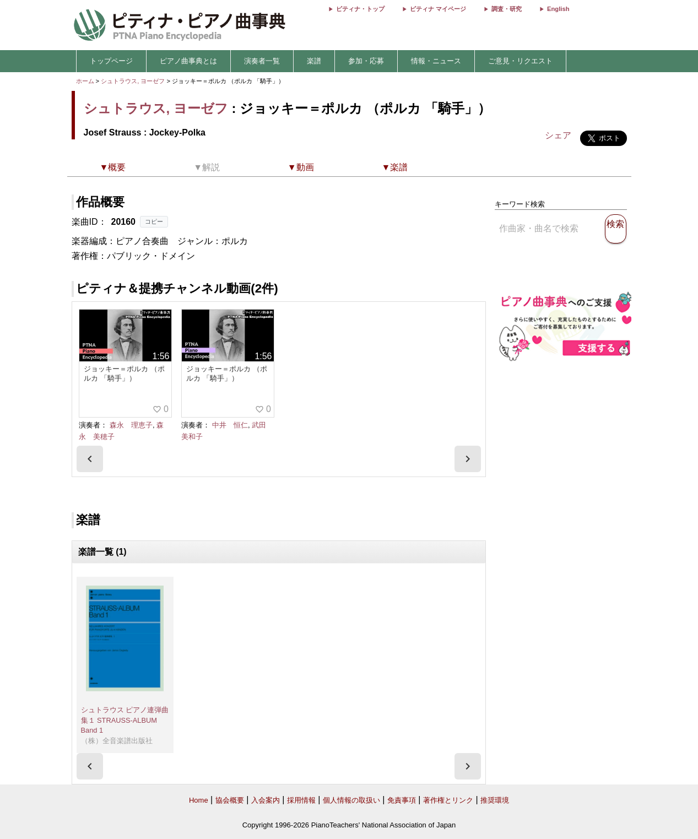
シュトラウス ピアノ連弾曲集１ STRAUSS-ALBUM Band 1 (125, 720)
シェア (558, 135)
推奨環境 (494, 800)
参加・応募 (366, 61)
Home (198, 800)
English (558, 9)
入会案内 (265, 800)
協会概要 (229, 800)
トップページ (111, 61)
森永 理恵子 (131, 425)
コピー (154, 221)
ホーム (85, 81)
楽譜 (314, 61)
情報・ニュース (436, 61)
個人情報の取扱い (351, 800)
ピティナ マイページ (438, 9)
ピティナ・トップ (360, 9)
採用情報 (301, 800)
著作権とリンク (448, 800)
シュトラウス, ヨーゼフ (133, 81)
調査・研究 (506, 9)
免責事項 (401, 800)
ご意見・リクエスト (520, 61)
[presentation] (90, 459)
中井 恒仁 (230, 425)
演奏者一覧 (262, 61)
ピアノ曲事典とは (188, 61)
